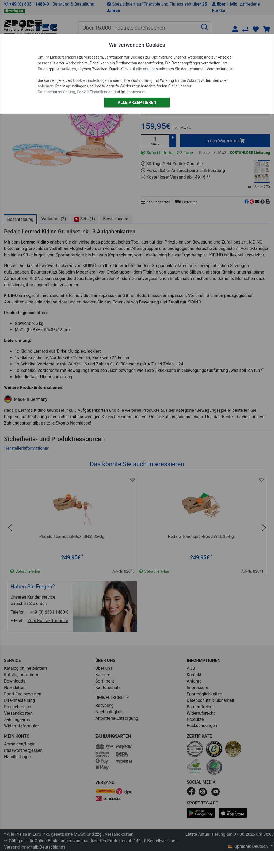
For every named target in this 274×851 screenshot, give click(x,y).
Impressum (136, 92)
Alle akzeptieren (136, 102)
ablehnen (46, 86)
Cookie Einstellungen (91, 80)
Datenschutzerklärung (56, 92)
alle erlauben (147, 69)
